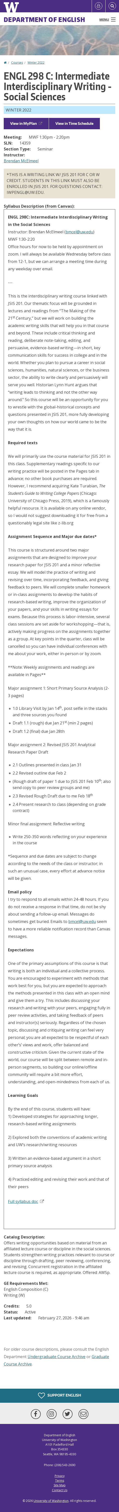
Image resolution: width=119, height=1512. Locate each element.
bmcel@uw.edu (79, 232)
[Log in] (98, 6)
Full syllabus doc (26, 1201)
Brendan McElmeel (21, 161)
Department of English (44, 19)
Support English (59, 1395)
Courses (17, 62)
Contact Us (59, 1490)
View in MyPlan (26, 123)
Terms (59, 1480)
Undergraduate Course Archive (56, 1356)
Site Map (60, 1485)
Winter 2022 (36, 62)
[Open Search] (112, 6)
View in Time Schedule (74, 123)
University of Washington (51, 1501)
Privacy (60, 1476)
